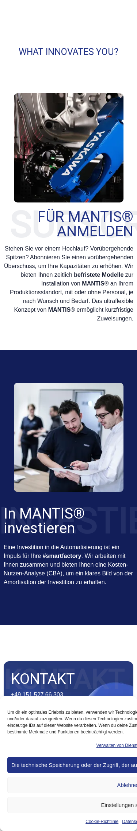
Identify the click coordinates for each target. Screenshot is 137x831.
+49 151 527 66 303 (37, 695)
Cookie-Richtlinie (101, 821)
